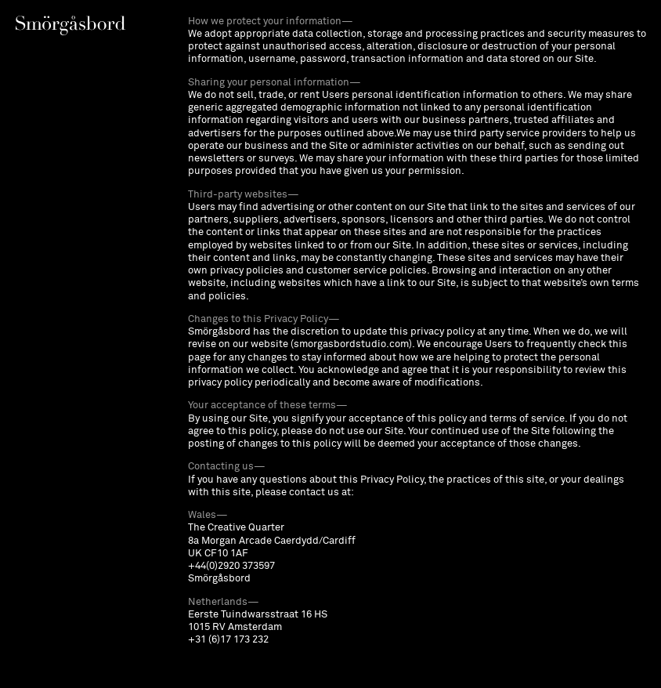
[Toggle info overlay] (70, 25)
